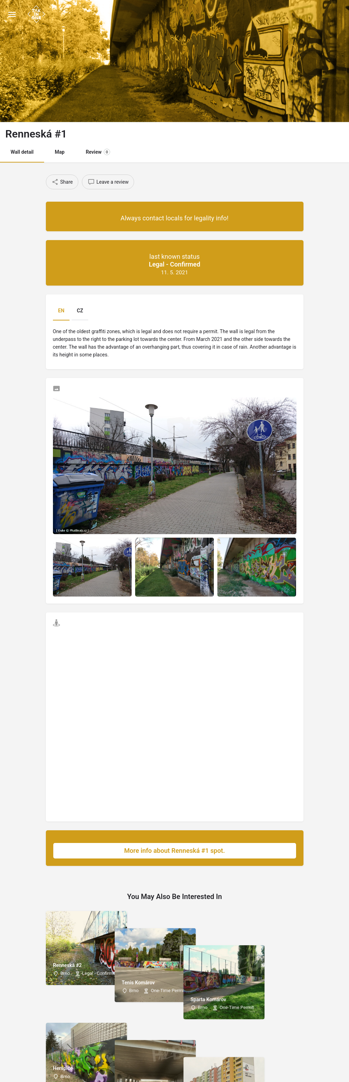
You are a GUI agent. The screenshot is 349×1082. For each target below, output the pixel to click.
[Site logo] (37, 14)
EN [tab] (61, 310)
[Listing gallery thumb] (174, 465)
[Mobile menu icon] (12, 14)
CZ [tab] (80, 310)
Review (98, 152)
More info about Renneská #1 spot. (206, 851)
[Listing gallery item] (92, 567)
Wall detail (22, 152)
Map (60, 152)
